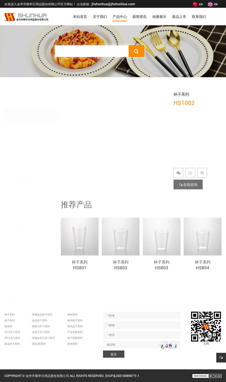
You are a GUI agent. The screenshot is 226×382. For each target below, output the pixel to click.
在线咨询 (188, 189)
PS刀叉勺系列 (19, 138)
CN (197, 4)
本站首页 (80, 16)
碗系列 (15, 128)
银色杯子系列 (19, 235)
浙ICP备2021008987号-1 (122, 376)
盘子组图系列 (19, 264)
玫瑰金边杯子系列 (22, 157)
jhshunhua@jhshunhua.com (113, 4)
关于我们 (100, 16)
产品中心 (120, 16)
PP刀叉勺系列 (19, 148)
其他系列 (16, 274)
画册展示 (159, 16)
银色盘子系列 (19, 245)
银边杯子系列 (19, 167)
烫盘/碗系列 (18, 216)
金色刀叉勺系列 (20, 196)
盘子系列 (16, 119)
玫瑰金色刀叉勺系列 (23, 206)
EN (212, 4)
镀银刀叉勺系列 (20, 187)
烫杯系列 (16, 226)
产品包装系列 (19, 255)
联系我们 (199, 16)
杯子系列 (16, 109)
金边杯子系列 (19, 177)
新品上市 (179, 16)
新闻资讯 (140, 16)
